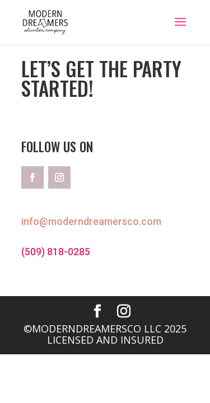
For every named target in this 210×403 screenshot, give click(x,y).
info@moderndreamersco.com (91, 221)
